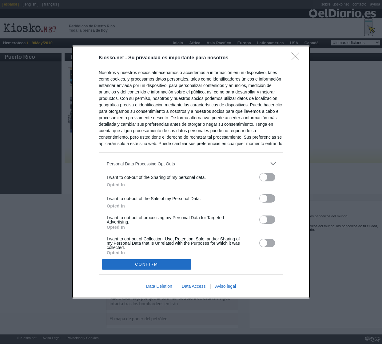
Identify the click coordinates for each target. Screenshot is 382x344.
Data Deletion (159, 286)
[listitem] (191, 163)
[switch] (267, 177)
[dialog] (191, 172)
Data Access (194, 286)
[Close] (297, 58)
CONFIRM (146, 264)
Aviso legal (225, 286)
